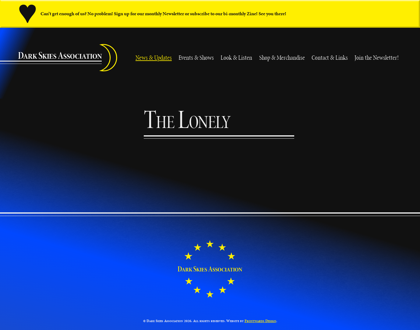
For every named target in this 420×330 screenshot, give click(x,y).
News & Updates (154, 57)
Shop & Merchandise (282, 57)
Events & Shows (196, 57)
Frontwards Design (260, 320)
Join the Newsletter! (377, 57)
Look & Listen (236, 57)
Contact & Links (330, 57)
